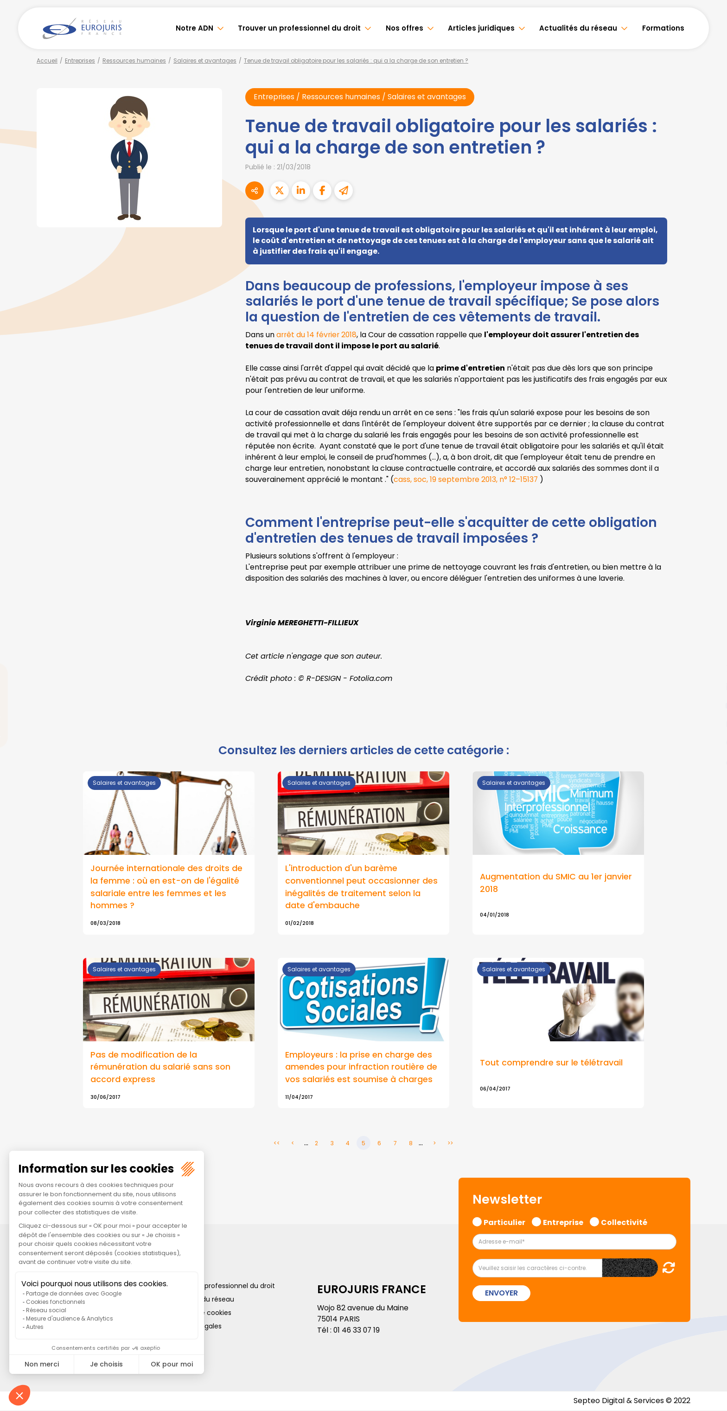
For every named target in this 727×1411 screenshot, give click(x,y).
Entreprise (563, 1223)
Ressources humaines (134, 60)
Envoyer (501, 1294)
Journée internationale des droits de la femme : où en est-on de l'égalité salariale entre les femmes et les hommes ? (166, 887)
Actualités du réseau (578, 28)
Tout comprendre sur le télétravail (551, 1064)
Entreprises (80, 60)
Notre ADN (194, 28)
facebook (708, 649)
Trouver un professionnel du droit (299, 28)
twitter (708, 668)
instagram (708, 724)
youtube (708, 705)
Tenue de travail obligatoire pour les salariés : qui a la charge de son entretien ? (356, 60)
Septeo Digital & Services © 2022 (631, 1401)
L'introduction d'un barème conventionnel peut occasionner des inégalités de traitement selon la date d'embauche (361, 887)
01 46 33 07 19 (357, 1331)
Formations (663, 28)
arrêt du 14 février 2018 (317, 335)
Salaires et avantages (204, 60)
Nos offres (404, 28)
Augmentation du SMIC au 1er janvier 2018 (556, 883)
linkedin (708, 687)
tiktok (708, 761)
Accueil (47, 60)
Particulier (504, 1223)
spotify (708, 742)
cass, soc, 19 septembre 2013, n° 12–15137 (466, 480)
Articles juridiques (481, 28)
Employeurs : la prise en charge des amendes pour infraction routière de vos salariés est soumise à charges (361, 1068)
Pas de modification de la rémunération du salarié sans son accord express (160, 1068)
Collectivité (624, 1223)
